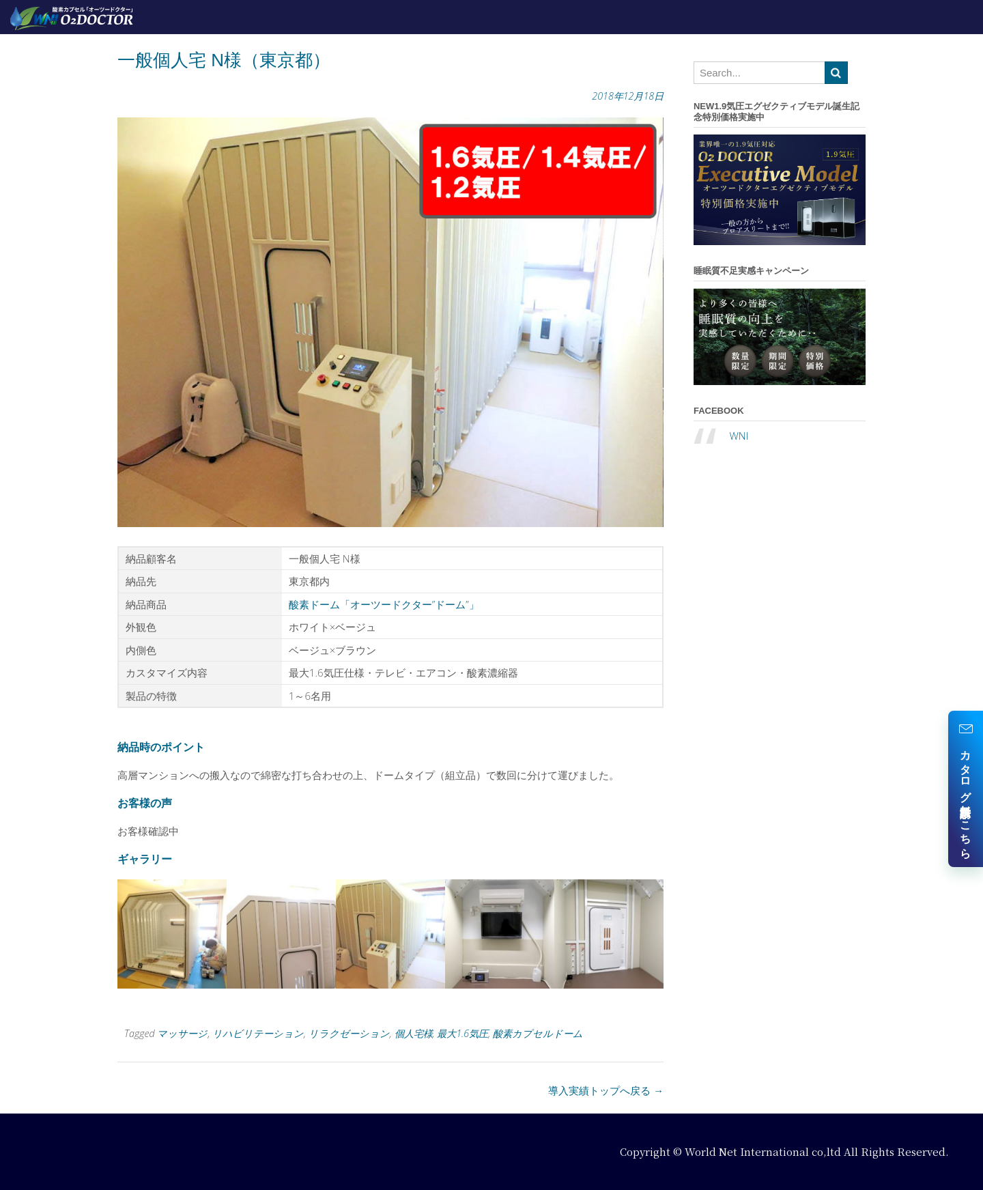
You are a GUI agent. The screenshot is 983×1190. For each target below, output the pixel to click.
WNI (738, 435)
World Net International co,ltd (763, 1151)
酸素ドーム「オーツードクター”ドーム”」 (384, 604)
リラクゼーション (349, 1033)
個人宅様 (414, 1033)
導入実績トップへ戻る (606, 1090)
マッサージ (182, 1033)
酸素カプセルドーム (538, 1033)
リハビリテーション (258, 1033)
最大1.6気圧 (462, 1033)
